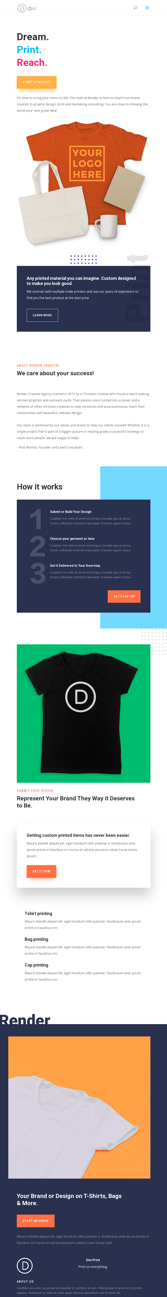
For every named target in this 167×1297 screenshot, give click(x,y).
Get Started (124, 596)
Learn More (42, 315)
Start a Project (37, 82)
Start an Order (36, 1220)
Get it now (41, 871)
